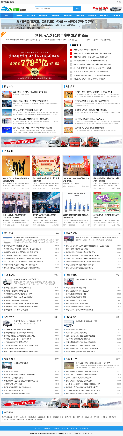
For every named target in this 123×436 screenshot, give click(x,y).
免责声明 (74, 428)
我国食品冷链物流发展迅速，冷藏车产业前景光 (83, 261)
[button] (4, 61)
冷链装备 (104, 417)
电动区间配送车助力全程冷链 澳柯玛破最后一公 (21, 351)
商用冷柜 (12, 419)
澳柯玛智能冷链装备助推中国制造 (78, 306)
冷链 (74, 417)
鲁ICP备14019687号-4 (86, 433)
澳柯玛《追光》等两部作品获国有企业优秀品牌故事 (92, 53)
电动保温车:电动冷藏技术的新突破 (16, 300)
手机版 (119, 2)
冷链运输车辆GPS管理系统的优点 (16, 342)
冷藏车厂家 (116, 15)
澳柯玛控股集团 (7, 417)
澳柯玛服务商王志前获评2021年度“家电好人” (82, 387)
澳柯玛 (16, 417)
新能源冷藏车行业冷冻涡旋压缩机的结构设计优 (21, 381)
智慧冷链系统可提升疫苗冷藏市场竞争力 (80, 336)
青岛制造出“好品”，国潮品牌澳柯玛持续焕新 (89, 79)
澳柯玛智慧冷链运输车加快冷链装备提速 (80, 252)
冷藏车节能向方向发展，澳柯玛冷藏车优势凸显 (83, 258)
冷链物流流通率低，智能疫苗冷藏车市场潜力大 (83, 342)
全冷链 (49, 417)
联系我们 (83, 428)
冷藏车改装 (104, 15)
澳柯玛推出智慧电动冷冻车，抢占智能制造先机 (21, 303)
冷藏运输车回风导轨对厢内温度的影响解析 (19, 374)
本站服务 (47, 428)
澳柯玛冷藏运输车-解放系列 (76, 288)
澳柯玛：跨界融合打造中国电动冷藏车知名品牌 (83, 255)
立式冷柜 (23, 417)
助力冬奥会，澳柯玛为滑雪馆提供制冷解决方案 (83, 384)
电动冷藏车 (31, 15)
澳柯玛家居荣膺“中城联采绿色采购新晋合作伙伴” (83, 393)
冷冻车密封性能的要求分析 (13, 390)
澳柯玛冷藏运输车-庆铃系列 (76, 300)
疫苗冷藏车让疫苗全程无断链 (76, 333)
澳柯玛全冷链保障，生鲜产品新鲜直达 (17, 288)
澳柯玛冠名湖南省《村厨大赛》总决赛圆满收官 (91, 57)
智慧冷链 (68, 417)
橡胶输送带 (41, 417)
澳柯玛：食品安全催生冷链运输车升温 (17, 339)
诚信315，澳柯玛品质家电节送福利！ (79, 378)
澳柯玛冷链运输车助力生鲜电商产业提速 (18, 333)
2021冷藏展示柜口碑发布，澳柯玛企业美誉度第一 (84, 390)
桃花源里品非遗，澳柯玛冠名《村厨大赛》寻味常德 (92, 64)
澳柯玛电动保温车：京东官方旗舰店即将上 (19, 297)
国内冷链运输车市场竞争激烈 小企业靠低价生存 (21, 345)
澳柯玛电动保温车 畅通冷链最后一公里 (18, 294)
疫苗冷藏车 (92, 15)
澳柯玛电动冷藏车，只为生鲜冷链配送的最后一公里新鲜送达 (88, 246)
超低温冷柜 (88, 417)
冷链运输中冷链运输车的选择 (14, 348)
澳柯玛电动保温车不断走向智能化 (16, 310)
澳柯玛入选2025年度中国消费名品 (61, 35)
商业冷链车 (38, 419)
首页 (6, 15)
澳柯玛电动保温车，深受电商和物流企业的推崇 (21, 306)
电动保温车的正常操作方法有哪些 (16, 291)
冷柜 (61, 417)
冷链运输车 (80, 15)
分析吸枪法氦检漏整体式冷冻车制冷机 (17, 387)
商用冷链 (96, 417)
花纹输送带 (112, 417)
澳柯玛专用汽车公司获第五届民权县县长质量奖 (83, 371)
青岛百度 (5, 419)
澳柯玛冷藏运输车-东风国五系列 (77, 291)
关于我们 (37, 428)
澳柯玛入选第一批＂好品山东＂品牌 (79, 381)
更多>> (56, 233)
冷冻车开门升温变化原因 (13, 384)
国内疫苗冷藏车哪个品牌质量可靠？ (79, 339)
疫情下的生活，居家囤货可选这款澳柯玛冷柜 (82, 374)
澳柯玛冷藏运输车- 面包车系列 (77, 303)
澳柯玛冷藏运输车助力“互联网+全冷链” (80, 265)
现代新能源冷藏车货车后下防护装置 (17, 393)
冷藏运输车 (55, 15)
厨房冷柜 (80, 417)
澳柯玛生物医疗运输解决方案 (76, 329)
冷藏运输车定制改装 (11, 371)
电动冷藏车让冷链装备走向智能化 (78, 249)
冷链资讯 (19, 15)
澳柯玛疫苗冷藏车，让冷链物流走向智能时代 (82, 348)
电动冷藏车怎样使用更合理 (13, 378)
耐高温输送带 (32, 417)
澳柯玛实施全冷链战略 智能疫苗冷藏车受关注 (82, 351)
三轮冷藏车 (68, 15)
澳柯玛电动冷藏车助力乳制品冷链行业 (79, 268)
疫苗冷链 (56, 417)
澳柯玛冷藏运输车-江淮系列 (76, 297)
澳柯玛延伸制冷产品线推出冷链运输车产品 (19, 336)
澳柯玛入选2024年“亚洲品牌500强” (99, 40)
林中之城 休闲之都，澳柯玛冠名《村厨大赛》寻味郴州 (93, 68)
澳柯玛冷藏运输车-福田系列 (76, 294)
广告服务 (56, 428)
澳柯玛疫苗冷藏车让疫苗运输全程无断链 (80, 345)
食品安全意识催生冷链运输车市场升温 (17, 329)
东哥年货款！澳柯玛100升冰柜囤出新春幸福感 (90, 61)
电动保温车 (43, 15)
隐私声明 (65, 428)
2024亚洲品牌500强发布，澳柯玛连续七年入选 (61, 40)
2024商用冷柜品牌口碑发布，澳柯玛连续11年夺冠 (23, 40)
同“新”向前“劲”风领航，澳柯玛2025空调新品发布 (91, 72)
